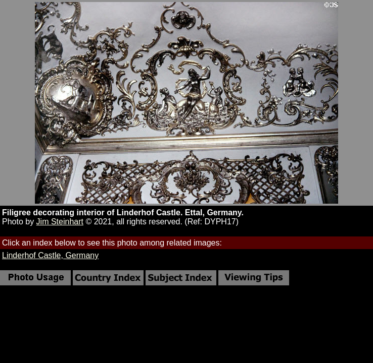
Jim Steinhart (59, 221)
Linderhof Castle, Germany (50, 255)
